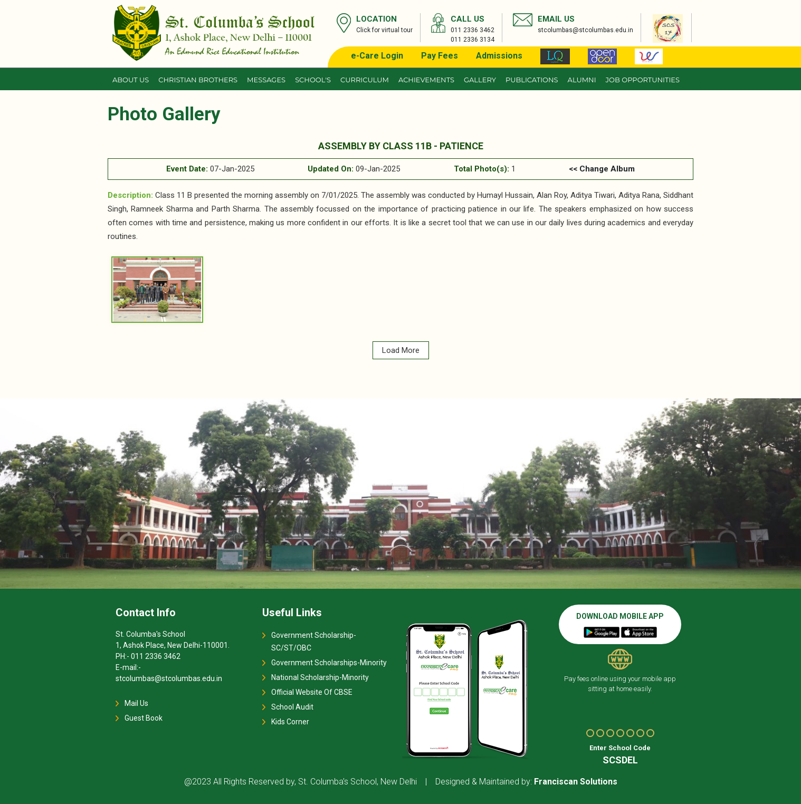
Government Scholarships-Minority (329, 662)
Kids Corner (290, 721)
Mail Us (136, 703)
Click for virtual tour (384, 30)
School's (313, 79)
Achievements (426, 79)
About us (130, 79)
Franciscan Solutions (575, 782)
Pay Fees (439, 56)
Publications (532, 79)
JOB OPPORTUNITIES (643, 79)
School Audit (292, 707)
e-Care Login (377, 56)
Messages (266, 79)
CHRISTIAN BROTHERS (197, 79)
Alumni (582, 79)
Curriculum (364, 79)
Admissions (499, 56)
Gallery (480, 79)
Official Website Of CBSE (311, 692)
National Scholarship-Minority (320, 677)
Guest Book (144, 718)
